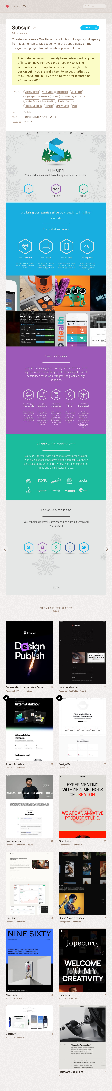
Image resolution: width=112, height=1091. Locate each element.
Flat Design (28, 117)
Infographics (62, 92)
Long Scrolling (48, 101)
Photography (64, 922)
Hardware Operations (71, 1071)
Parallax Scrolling (66, 101)
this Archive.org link (31, 76)
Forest (56, 96)
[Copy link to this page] (34, 28)
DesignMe (64, 764)
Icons (82, 96)
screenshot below (30, 67)
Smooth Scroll (62, 106)
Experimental (65, 845)
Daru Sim (11, 918)
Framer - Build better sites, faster (25, 687)
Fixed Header (44, 96)
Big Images (30, 96)
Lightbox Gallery (32, 101)
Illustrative (39, 117)
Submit (56, 611)
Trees (74, 106)
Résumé (83, 691)
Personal (63, 691)
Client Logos (48, 92)
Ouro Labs (65, 841)
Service (20, 998)
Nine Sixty (11, 995)
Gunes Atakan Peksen (71, 918)
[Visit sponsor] (51, 687)
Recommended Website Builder (19, 691)
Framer (6, 698)
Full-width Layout (69, 96)
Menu (16, 6)
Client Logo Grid (32, 92)
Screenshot (90, 28)
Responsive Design (33, 106)
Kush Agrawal (14, 841)
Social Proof (76, 92)
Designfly (11, 1033)
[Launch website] (105, 687)
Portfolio (27, 112)
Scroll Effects (50, 117)
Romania (49, 106)
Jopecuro (64, 995)
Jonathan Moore (68, 687)
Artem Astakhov (15, 764)
